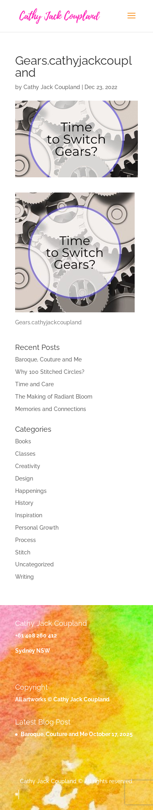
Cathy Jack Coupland (52, 87)
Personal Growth (37, 527)
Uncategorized (34, 564)
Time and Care (34, 384)
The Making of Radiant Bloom (53, 396)
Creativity (27, 466)
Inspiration (28, 515)
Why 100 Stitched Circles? (49, 372)
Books (23, 441)
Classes (25, 454)
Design (24, 478)
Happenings (31, 491)
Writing (24, 577)
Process (25, 540)
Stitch (22, 552)
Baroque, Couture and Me (48, 359)
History (24, 503)
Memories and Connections (50, 409)
